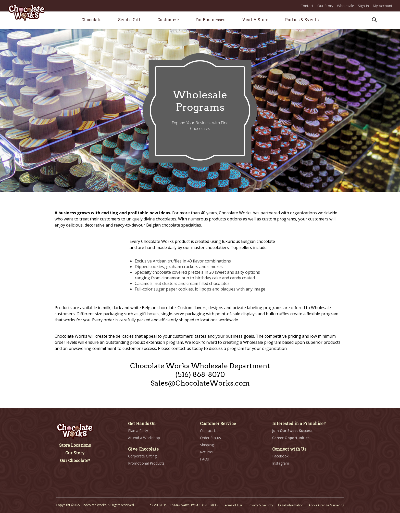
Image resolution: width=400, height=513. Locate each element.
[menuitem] (91, 19)
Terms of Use (233, 505)
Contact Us (209, 430)
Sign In (363, 5)
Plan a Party (138, 430)
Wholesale (345, 5)
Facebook (280, 456)
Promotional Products (146, 463)
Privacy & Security (260, 505)
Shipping (207, 444)
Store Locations (75, 445)
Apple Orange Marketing (326, 505)
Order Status (210, 437)
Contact (307, 5)
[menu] (200, 20)
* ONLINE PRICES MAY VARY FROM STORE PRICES (184, 505)
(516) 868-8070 (200, 374)
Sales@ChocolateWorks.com (200, 383)
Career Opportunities (290, 437)
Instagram (280, 463)
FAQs (204, 459)
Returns (206, 452)
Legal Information (291, 505)
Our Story (325, 5)
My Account (382, 5)
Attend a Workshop (144, 437)
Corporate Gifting (142, 456)
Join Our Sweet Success (292, 430)
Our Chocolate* (75, 460)
